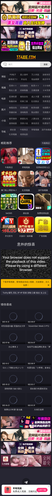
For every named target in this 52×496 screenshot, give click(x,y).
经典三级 (24, 101)
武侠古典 (46, 118)
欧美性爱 (46, 96)
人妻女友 (35, 118)
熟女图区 (35, 112)
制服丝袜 (13, 101)
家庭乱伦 (24, 118)
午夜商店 (24, 129)
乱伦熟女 (35, 101)
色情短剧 (24, 134)
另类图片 (46, 112)
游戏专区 (46, 74)
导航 (3, 131)
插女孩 (13, 129)
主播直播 (35, 90)
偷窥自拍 (13, 107)
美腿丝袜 (13, 112)
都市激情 (13, 118)
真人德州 (24, 74)
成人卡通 (35, 96)
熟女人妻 (13, 90)
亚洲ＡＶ (13, 85)
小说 (3, 120)
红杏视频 (13, 134)
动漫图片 (46, 107)
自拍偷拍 (24, 85)
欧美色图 (35, 107)
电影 (3, 98)
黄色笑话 (35, 123)
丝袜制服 (24, 90)
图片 (3, 109)
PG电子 (13, 74)
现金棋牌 (35, 79)
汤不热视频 (46, 129)
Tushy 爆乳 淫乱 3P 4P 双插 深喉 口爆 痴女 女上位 (24, 292)
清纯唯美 (24, 112)
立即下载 (42, 490)
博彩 (3, 76)
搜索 (46, 64)
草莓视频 (35, 129)
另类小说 (24, 123)
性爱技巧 (46, 123)
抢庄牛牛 (46, 79)
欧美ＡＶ (35, 85)
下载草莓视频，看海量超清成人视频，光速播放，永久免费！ (26, 283)
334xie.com (26, 57)
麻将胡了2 (12, 79)
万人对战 (35, 74)
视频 (3, 87)
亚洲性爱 (13, 96)
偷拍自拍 (24, 96)
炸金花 (24, 79)
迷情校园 (13, 123)
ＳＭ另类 (46, 90)
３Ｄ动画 (46, 85)
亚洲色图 (24, 107)
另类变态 (46, 101)
